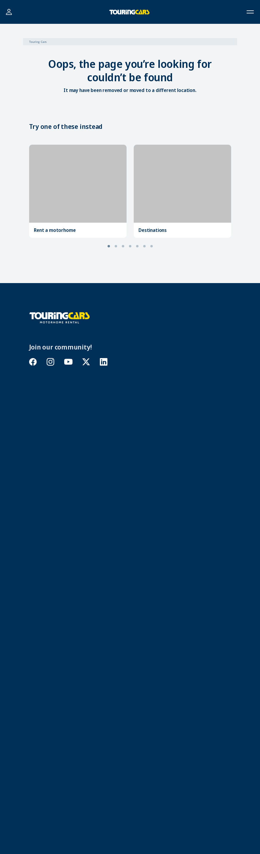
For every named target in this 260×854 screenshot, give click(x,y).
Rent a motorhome (54, 230)
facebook (33, 362)
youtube (68, 361)
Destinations (152, 230)
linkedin (104, 362)
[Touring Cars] (59, 317)
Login (9, 12)
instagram (51, 362)
